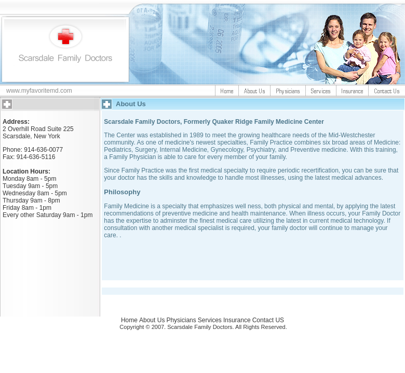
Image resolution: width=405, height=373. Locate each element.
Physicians (181, 320)
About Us (152, 320)
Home (129, 320)
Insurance (237, 320)
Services (210, 320)
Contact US (268, 320)
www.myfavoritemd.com (39, 90)
